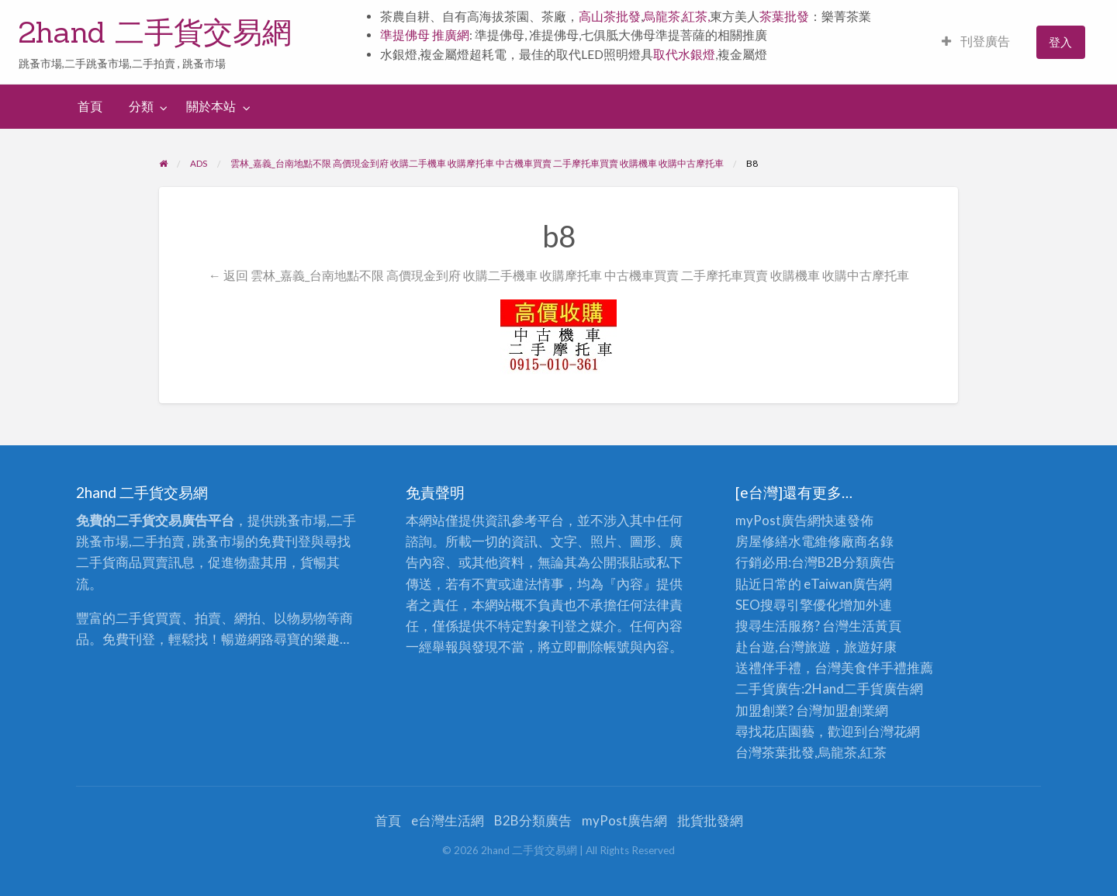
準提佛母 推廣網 (424, 35)
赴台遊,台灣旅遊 (783, 646)
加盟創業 (848, 710)
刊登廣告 (976, 41)
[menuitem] (976, 42)
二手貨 (864, 688)
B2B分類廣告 (533, 820)
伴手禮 (887, 667)
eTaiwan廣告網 (848, 584)
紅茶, (696, 16)
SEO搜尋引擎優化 (787, 605)
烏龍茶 (661, 16)
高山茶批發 (610, 16)
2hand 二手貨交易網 (155, 31)
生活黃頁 (875, 626)
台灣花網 (893, 731)
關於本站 (211, 106)
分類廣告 (868, 562)
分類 (141, 106)
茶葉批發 (784, 16)
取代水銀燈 (684, 54)
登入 (1060, 42)
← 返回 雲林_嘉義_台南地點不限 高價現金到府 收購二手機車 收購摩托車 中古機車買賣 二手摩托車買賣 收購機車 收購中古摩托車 (558, 275)
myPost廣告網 (778, 520)
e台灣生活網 (447, 820)
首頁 (90, 106)
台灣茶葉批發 (774, 752)
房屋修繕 (761, 541)
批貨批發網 (710, 820)
